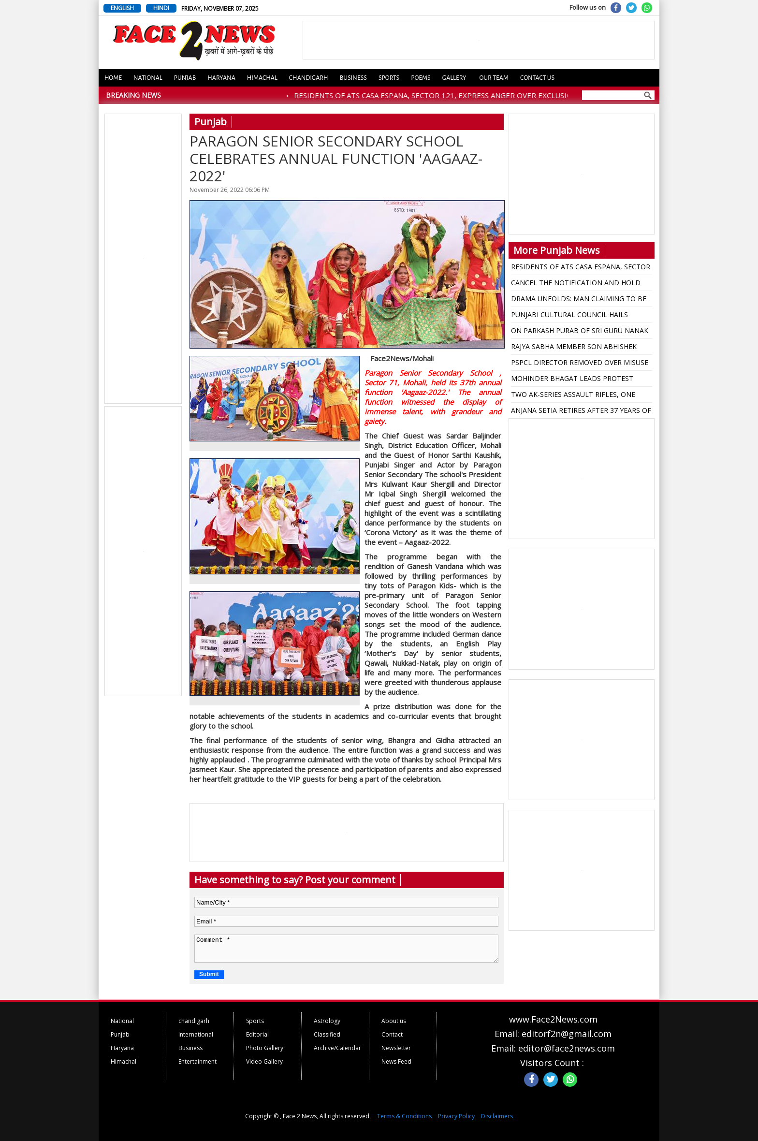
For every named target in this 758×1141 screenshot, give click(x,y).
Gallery (454, 77)
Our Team (493, 77)
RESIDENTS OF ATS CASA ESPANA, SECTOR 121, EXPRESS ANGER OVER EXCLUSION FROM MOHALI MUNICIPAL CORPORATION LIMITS (580, 268)
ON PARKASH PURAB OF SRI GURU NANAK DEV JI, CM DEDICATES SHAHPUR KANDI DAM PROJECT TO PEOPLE (579, 332)
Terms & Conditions (404, 1116)
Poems (421, 77)
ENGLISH (122, 8)
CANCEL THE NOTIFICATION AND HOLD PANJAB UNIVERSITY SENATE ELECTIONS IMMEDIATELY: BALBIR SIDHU (576, 284)
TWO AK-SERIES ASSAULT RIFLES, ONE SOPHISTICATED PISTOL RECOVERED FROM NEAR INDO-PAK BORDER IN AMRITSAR (581, 396)
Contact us (537, 77)
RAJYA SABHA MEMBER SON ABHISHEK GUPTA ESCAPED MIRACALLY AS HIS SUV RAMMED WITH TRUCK (576, 348)
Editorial (257, 1034)
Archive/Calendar (337, 1048)
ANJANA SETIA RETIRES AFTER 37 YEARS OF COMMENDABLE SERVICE (581, 412)
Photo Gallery (264, 1048)
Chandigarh (308, 77)
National (147, 77)
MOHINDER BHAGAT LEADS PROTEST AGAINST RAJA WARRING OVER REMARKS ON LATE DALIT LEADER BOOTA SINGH (577, 380)
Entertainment (197, 1061)
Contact (392, 1034)
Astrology (327, 1021)
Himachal (262, 77)
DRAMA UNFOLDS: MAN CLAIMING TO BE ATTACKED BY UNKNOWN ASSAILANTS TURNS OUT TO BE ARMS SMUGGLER (578, 300)
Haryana (221, 77)
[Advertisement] (143, 259)
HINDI (161, 8)
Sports (389, 77)
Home (113, 77)
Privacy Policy (456, 1116)
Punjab (185, 77)
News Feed (396, 1061)
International (195, 1034)
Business (353, 77)
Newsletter (396, 1048)
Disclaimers (497, 1116)
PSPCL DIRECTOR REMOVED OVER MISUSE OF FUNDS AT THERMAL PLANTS (579, 364)
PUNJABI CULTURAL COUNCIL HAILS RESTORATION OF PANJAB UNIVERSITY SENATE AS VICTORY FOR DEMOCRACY (574, 316)
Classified (327, 1034)
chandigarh (193, 1021)
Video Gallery (264, 1061)
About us (393, 1021)
